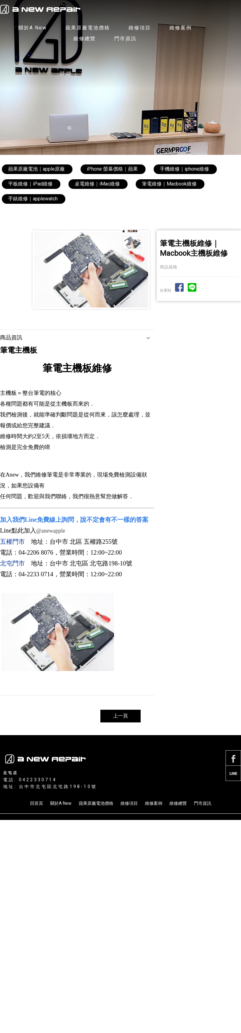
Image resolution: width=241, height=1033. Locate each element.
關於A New (32, 28)
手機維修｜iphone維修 (184, 169)
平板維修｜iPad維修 (30, 184)
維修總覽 (84, 38)
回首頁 (36, 803)
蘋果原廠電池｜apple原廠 (36, 169)
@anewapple (50, 531)
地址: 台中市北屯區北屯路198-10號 (50, 786)
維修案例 (180, 28)
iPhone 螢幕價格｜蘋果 (112, 169)
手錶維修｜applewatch (33, 199)
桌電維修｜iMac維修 (97, 184)
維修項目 (140, 28)
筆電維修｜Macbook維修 (169, 184)
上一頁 (120, 716)
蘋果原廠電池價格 (87, 28)
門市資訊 (125, 38)
